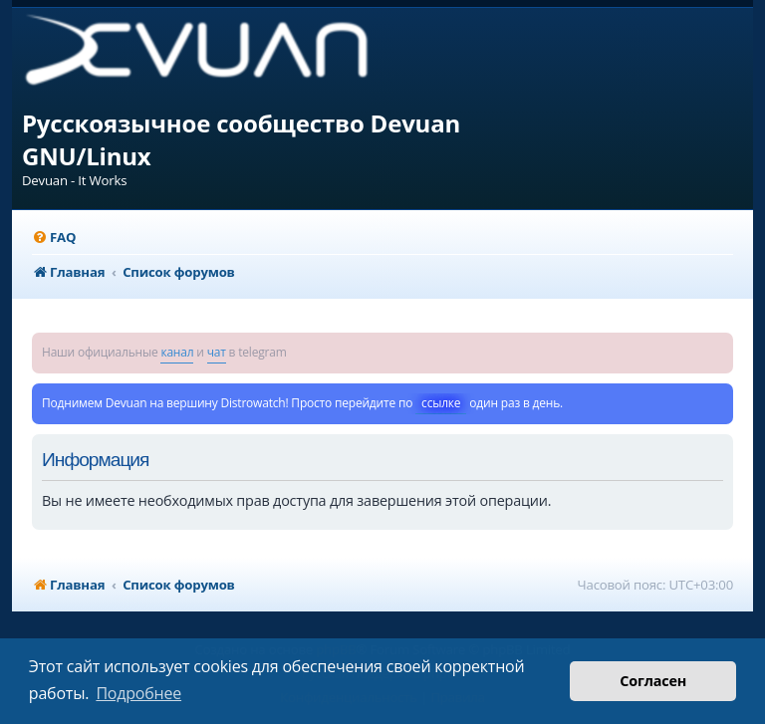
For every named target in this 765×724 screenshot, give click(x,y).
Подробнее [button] (138, 693)
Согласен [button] (653, 680)
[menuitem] (54, 237)
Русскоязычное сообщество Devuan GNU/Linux (241, 139)
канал (176, 352)
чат (216, 352)
